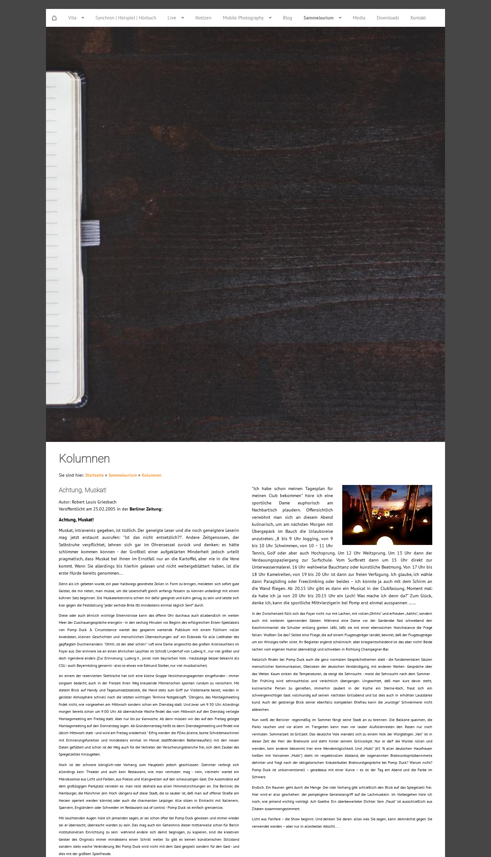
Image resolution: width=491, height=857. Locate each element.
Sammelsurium (123, 475)
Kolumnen (152, 475)
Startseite (94, 475)
